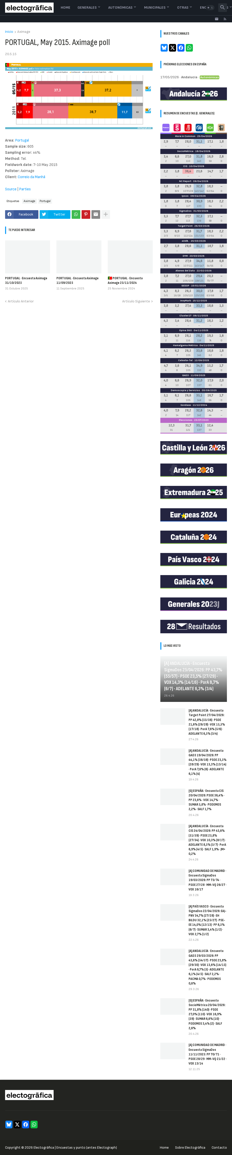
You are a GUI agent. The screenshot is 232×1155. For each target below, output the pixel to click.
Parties (25, 189)
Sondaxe (185, 405)
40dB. (185, 240)
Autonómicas (120, 7)
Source (11, 189)
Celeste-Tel (185, 360)
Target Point (185, 225)
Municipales (154, 7)
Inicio (9, 32)
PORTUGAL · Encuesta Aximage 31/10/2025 (26, 280)
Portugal (22, 140)
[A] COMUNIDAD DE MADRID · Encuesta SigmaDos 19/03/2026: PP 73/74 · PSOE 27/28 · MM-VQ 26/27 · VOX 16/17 (207, 880)
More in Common (185, 136)
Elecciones (185, 420)
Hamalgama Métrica (185, 345)
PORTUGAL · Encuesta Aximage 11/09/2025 (77, 280)
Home (65, 7)
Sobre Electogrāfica (190, 1147)
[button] (210, 7)
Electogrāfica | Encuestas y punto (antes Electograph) (75, 1147)
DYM (185, 255)
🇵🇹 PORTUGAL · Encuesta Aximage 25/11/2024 (125, 280)
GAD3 (185, 375)
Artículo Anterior (21, 301)
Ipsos (185, 195)
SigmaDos (185, 210)
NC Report (185, 181)
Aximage (23, 32)
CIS (185, 166)
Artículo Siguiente (136, 301)
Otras (182, 7)
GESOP (185, 285)
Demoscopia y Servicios (185, 390)
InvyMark (185, 300)
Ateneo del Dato (185, 270)
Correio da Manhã (31, 177)
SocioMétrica (185, 151)
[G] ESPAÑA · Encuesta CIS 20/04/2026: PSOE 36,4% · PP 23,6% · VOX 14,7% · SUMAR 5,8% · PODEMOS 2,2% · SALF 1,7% (206, 800)
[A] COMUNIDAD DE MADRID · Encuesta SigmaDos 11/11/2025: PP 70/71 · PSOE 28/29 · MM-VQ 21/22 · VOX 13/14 (207, 1054)
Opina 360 (185, 330)
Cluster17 (185, 315)
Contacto (219, 1147)
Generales (87, 7)
